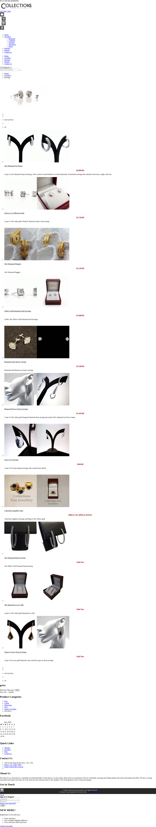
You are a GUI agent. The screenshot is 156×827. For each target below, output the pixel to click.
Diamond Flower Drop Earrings (16, 409)
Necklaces (12, 44)
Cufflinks (12, 41)
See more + (8, 711)
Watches (7, 48)
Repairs (7, 50)
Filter (17, 690)
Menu (2, 31)
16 (5, 127)
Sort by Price (8, 120)
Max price (10, 690)
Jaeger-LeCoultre (10, 709)
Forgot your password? (8, 803)
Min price (3, 690)
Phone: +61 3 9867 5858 (12, 765)
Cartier (6, 703)
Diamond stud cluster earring (15, 362)
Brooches (12, 39)
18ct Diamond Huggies (12, 264)
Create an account (6, 826)
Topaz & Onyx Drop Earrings (15, 652)
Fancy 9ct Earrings (11, 460)
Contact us (8, 52)
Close (2, 795)
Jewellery (7, 37)
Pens (6, 701)
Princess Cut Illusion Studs (14, 213)
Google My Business (94, 792)
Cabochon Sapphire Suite (13, 511)
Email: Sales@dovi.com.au (13, 767)
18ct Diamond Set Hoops (13, 166)
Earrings (12, 43)
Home (6, 35)
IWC (6, 707)
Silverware (8, 705)
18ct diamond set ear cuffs (14, 605)
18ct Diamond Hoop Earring (14, 558)
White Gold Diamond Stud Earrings (17, 311)
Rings (11, 46)
